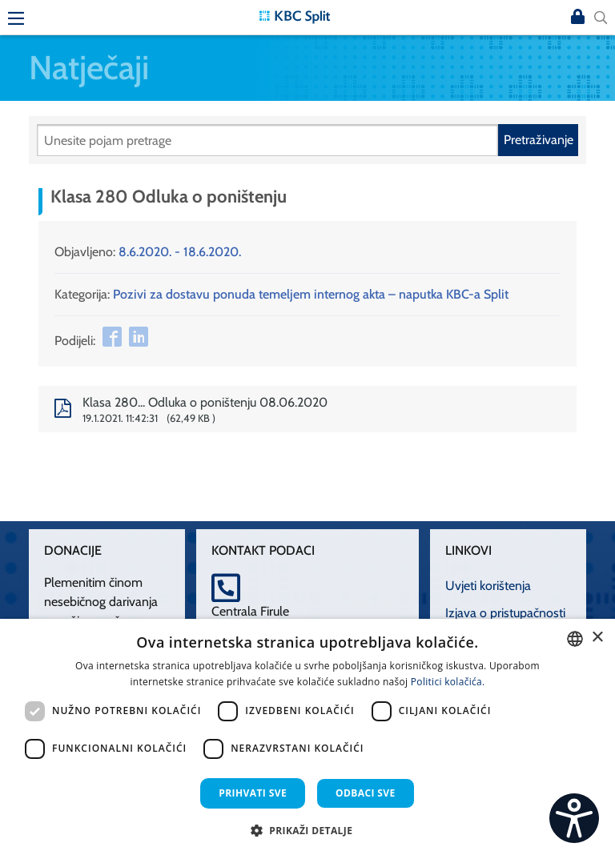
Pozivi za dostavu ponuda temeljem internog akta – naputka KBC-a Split (310, 294)
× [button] (597, 638)
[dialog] (307, 739)
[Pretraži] (267, 140)
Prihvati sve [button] (253, 793)
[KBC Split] (294, 15)
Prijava (578, 17)
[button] (308, 830)
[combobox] (575, 639)
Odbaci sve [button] (366, 793)
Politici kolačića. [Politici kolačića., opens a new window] (448, 681)
